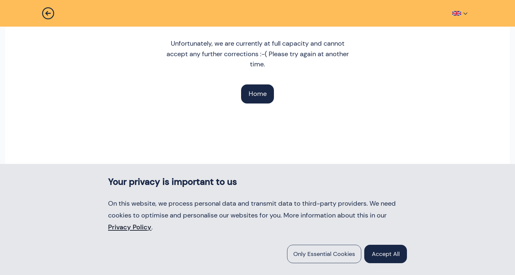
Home (258, 93)
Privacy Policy (129, 227)
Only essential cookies (324, 254)
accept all (386, 254)
